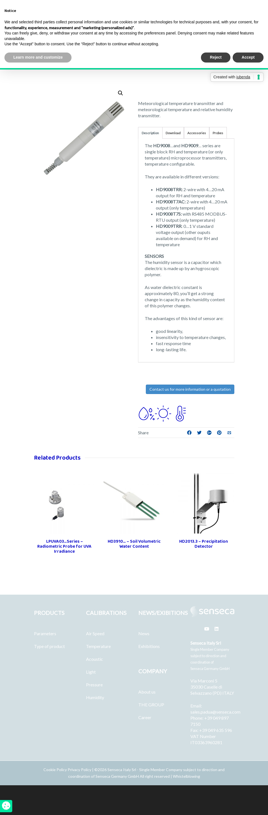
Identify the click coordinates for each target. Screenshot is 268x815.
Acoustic (94, 659)
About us (147, 691)
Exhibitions (149, 646)
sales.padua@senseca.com (215, 711)
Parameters (45, 633)
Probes (218, 133)
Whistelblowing (186, 776)
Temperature (98, 646)
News (143, 633)
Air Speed (95, 633)
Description (150, 133)
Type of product (49, 646)
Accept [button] (248, 57)
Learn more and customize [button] (38, 57)
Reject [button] (216, 57)
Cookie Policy (55, 769)
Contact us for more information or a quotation (190, 389)
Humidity (95, 697)
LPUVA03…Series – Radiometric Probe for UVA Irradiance (64, 546)
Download (173, 133)
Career (144, 717)
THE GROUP (151, 704)
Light (91, 671)
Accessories (196, 133)
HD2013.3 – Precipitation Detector (203, 544)
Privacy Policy (79, 769)
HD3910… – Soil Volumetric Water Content (134, 544)
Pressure (94, 684)
